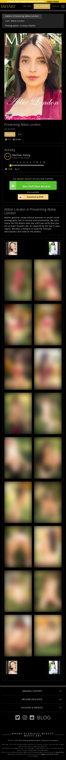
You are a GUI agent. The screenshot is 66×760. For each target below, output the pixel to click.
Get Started (42, 6)
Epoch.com (60, 752)
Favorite (10, 134)
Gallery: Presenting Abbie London (22, 16)
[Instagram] (25, 717)
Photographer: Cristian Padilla (20, 25)
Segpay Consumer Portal (49, 754)
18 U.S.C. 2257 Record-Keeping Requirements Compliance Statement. (33, 740)
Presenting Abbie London (22, 124)
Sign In (55, 6)
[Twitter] (17, 717)
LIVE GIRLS (27, 6)
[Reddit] (32, 717)
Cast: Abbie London (15, 21)
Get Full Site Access (32, 185)
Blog (44, 717)
